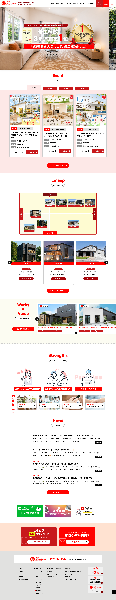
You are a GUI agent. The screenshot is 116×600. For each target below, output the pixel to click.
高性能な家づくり (51, 571)
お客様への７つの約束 (52, 574)
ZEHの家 (38, 582)
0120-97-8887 (57, 559)
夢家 (37, 577)
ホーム (20, 568)
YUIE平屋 (38, 590)
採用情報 (67, 577)
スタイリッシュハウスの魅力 (54, 568)
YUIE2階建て (39, 593)
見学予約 (32, 152)
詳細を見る (18, 152)
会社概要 (67, 568)
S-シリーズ (39, 571)
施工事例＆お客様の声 (72, 3)
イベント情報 (51, 3)
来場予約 (20, 577)
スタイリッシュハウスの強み (87, 3)
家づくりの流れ (51, 577)
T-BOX (38, 574)
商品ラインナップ (60, 3)
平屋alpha (39, 585)
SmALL (38, 587)
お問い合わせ (68, 574)
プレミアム (39, 579)
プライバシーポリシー (70, 579)
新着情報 (20, 571)
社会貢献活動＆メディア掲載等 (73, 571)
